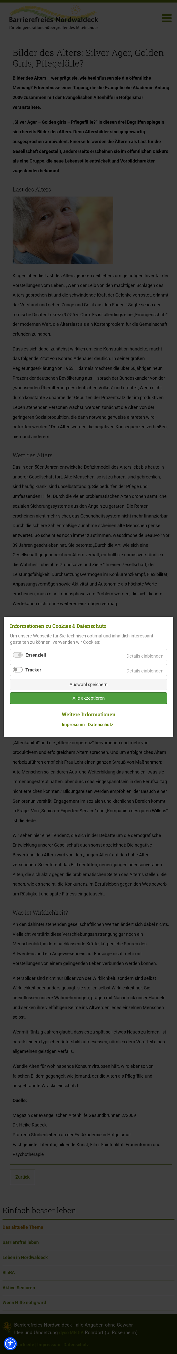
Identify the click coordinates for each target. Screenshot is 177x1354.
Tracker (33, 670)
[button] (10, 1343)
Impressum (73, 724)
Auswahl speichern (88, 684)
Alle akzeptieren (89, 698)
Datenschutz (100, 724)
